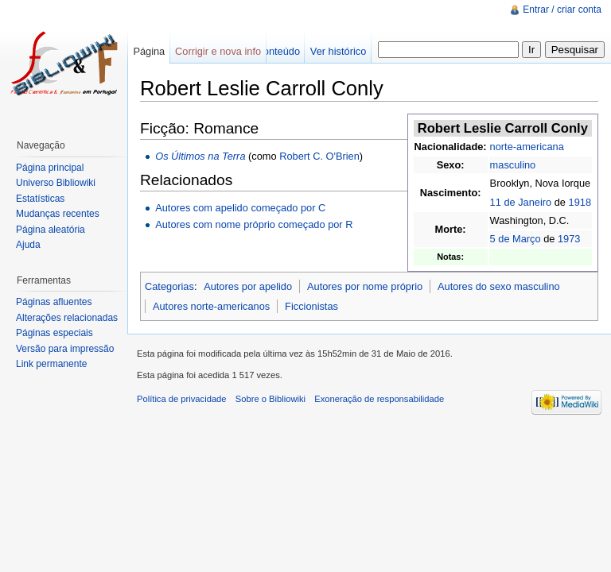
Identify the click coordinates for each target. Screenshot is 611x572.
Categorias (169, 286)
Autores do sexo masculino (499, 286)
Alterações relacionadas (67, 317)
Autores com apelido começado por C (240, 208)
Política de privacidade (182, 399)
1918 (580, 202)
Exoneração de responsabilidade (379, 399)
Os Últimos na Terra (200, 156)
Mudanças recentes (57, 213)
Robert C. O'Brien (319, 156)
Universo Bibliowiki (55, 182)
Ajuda (28, 244)
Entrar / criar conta (562, 9)
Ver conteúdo (270, 51)
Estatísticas (40, 198)
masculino (513, 165)
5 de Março (515, 239)
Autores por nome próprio (364, 286)
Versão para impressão (65, 348)
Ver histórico (338, 51)
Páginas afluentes (53, 301)
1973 (569, 239)
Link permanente (51, 363)
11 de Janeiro (521, 202)
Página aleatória (50, 229)
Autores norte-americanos (211, 306)
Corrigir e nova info (218, 51)
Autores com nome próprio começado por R (253, 224)
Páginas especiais (54, 332)
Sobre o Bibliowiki (270, 399)
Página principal (50, 167)
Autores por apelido (248, 286)
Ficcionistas (311, 306)
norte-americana (527, 147)
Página (149, 51)
